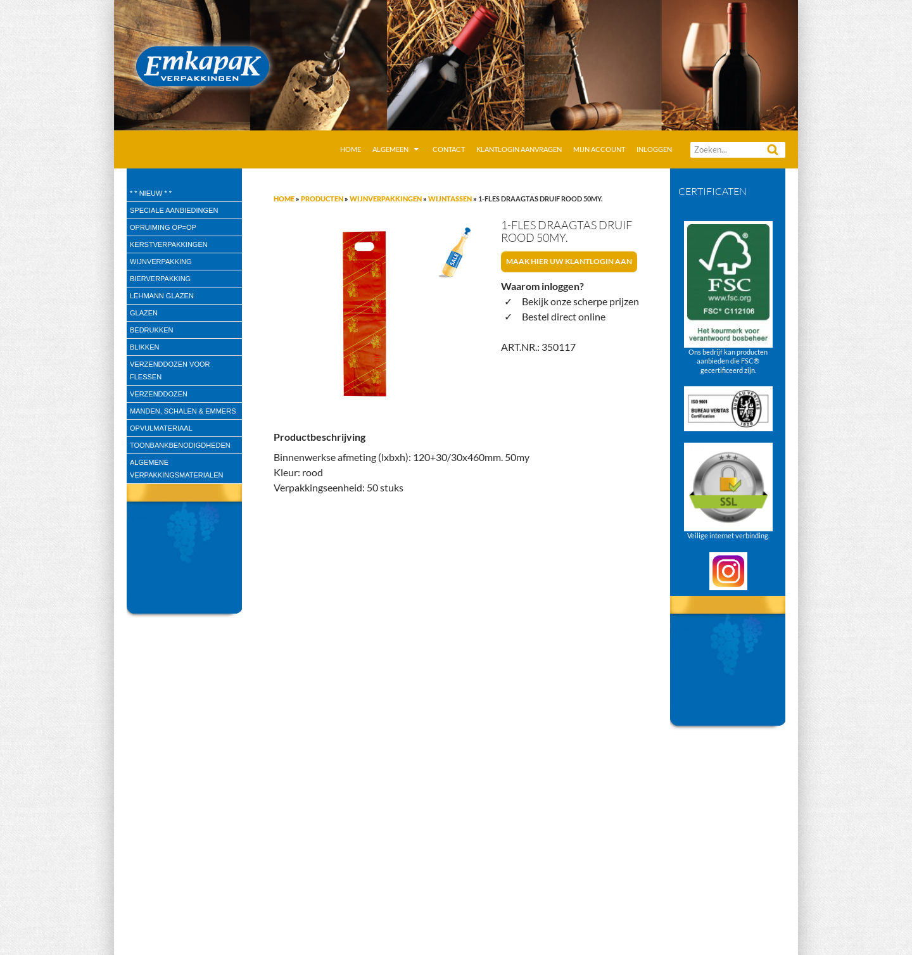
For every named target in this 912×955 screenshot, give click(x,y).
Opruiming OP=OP (163, 227)
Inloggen (654, 149)
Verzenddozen (158, 394)
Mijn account (599, 149)
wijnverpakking (161, 261)
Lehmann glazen (162, 296)
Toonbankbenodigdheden (180, 445)
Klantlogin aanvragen (519, 149)
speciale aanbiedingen (174, 210)
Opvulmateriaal (161, 428)
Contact (449, 149)
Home (350, 149)
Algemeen (390, 149)
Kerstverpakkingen (169, 244)
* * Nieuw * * (151, 193)
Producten (322, 198)
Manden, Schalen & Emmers (183, 411)
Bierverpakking (160, 278)
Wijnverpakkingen (386, 198)
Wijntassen (450, 198)
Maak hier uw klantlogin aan (569, 261)
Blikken (144, 347)
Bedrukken (151, 330)
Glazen (144, 313)
